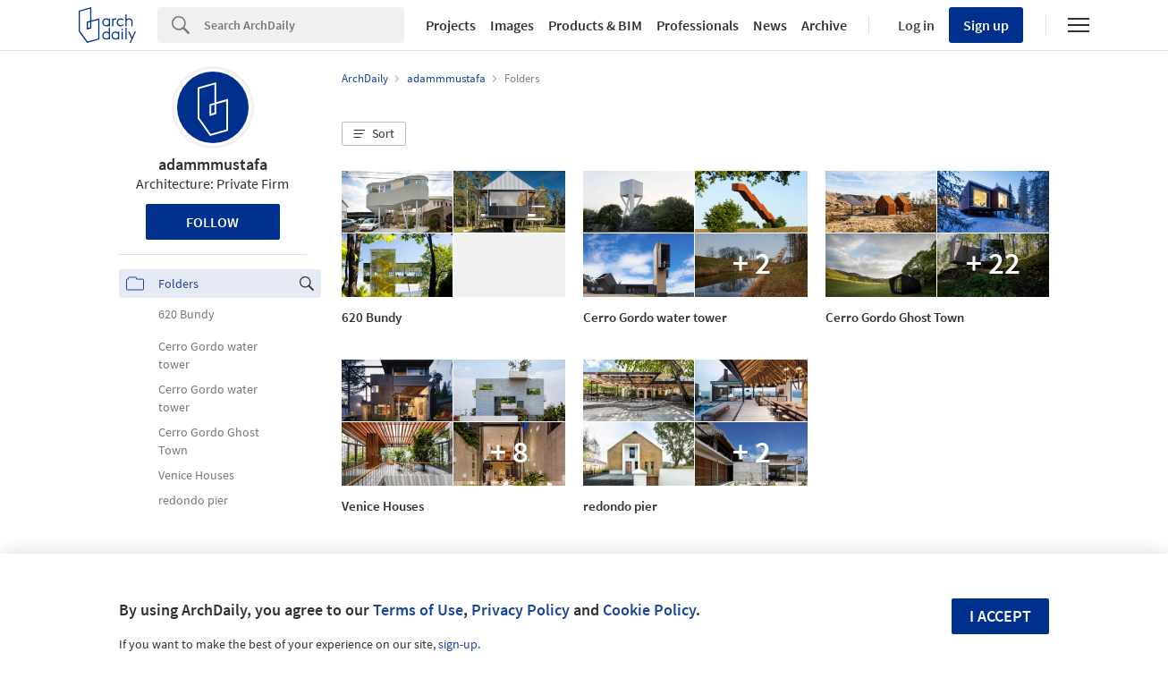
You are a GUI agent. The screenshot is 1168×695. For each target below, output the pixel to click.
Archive (824, 25)
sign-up (458, 644)
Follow (212, 222)
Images (512, 25)
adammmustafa (212, 164)
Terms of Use (418, 609)
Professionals (697, 25)
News (770, 25)
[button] (374, 134)
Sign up (986, 25)
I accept (1000, 616)
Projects (451, 25)
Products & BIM (595, 25)
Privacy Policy (520, 609)
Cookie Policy (649, 609)
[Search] (304, 25)
